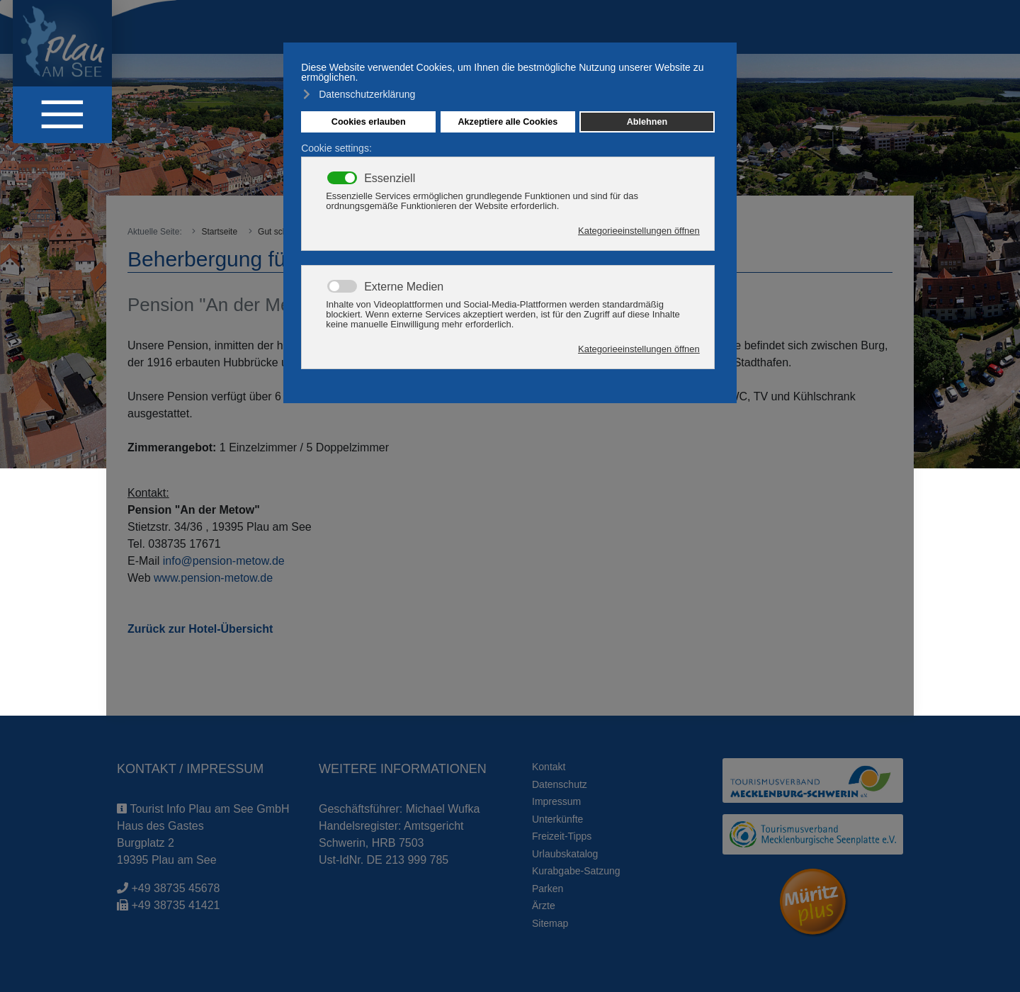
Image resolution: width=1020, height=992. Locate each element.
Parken (547, 888)
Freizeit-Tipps (561, 836)
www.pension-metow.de (213, 578)
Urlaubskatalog (565, 853)
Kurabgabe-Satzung (576, 871)
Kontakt (548, 766)
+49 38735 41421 (175, 905)
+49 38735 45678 (175, 888)
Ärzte (543, 905)
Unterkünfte (557, 819)
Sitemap (550, 923)
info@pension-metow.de (224, 561)
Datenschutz (559, 784)
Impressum (556, 801)
